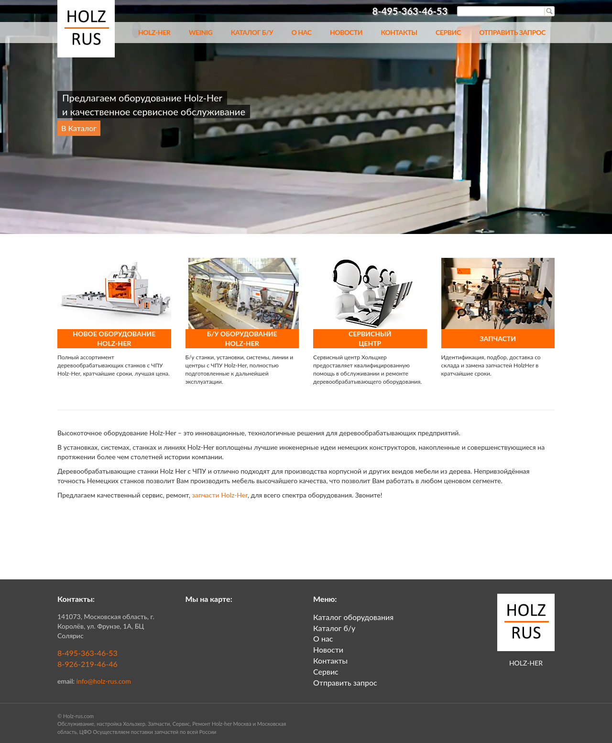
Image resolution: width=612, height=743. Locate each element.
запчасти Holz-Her (220, 495)
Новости (346, 32)
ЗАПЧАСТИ (498, 338)
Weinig (201, 32)
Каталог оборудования (353, 616)
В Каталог (79, 128)
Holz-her (154, 32)
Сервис (448, 32)
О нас (301, 32)
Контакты (399, 32)
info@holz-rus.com (103, 681)
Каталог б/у (252, 32)
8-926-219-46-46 (87, 663)
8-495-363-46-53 (87, 652)
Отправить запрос (512, 32)
